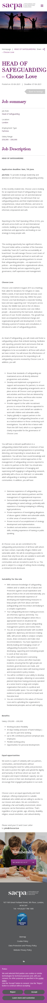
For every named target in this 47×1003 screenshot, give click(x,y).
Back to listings (36, 91)
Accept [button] (34, 992)
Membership (20, 862)
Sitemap (22, 937)
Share (39, 49)
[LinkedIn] (24, 961)
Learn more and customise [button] (23, 998)
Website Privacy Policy (23, 950)
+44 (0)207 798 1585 (25, 908)
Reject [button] (12, 992)
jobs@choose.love (11, 828)
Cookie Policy (22, 941)
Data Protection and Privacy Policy (23, 945)
